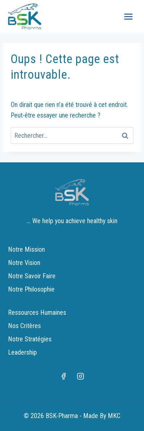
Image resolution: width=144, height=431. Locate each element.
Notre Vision (24, 263)
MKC (114, 416)
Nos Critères (24, 326)
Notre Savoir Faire (32, 276)
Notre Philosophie (31, 289)
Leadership (22, 352)
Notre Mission (26, 249)
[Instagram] (80, 376)
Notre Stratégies (30, 339)
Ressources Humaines (37, 312)
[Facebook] (63, 376)
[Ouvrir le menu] (128, 16)
